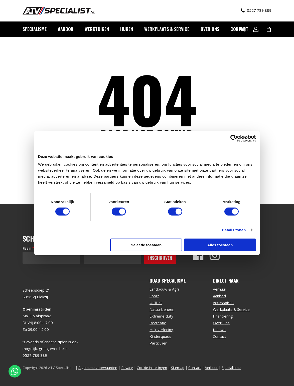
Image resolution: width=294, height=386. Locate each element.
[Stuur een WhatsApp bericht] (15, 371)
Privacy (127, 367)
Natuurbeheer (162, 309)
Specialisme (231, 367)
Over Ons (221, 322)
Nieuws (219, 329)
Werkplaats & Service (231, 309)
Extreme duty (161, 316)
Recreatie (158, 322)
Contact (219, 336)
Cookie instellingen (152, 367)
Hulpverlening (161, 329)
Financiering (223, 316)
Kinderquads (160, 336)
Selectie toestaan (146, 245)
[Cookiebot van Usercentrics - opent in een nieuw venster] (234, 138)
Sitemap (177, 367)
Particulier (158, 343)
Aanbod (219, 295)
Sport (154, 295)
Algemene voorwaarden (97, 367)
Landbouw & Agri (164, 289)
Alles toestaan (220, 245)
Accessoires (223, 302)
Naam (28, 248)
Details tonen (234, 230)
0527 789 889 (256, 10)
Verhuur (219, 289)
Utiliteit (156, 302)
